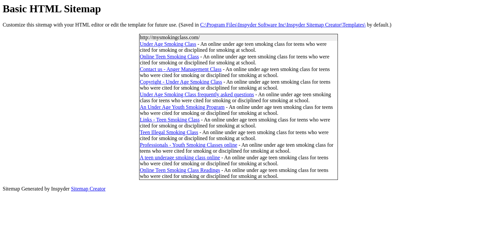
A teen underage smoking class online (180, 157)
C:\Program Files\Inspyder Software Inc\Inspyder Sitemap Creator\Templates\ (283, 25)
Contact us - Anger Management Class (181, 69)
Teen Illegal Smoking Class (169, 132)
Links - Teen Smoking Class (170, 119)
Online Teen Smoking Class (169, 56)
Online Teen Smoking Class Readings (180, 170)
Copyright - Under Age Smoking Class (181, 82)
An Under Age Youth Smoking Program (182, 107)
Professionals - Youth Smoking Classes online (188, 145)
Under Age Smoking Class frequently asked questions (197, 94)
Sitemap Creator (88, 189)
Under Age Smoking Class (168, 44)
